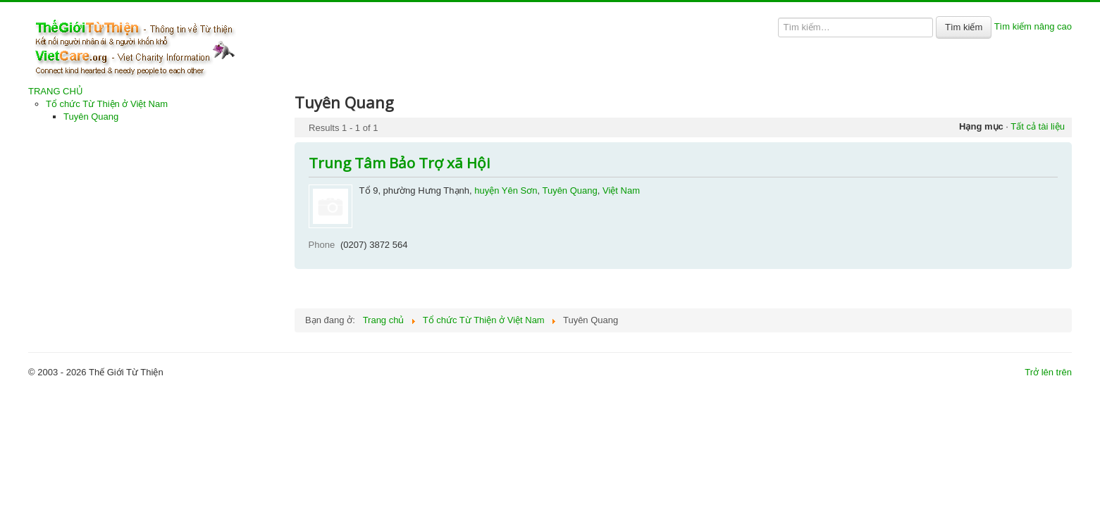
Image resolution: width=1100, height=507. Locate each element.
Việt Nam (621, 190)
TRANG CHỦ (55, 91)
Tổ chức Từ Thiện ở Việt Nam (107, 104)
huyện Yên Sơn (505, 190)
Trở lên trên (1048, 372)
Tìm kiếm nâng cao (1033, 26)
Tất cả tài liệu (1038, 126)
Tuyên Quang (90, 116)
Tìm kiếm (963, 27)
